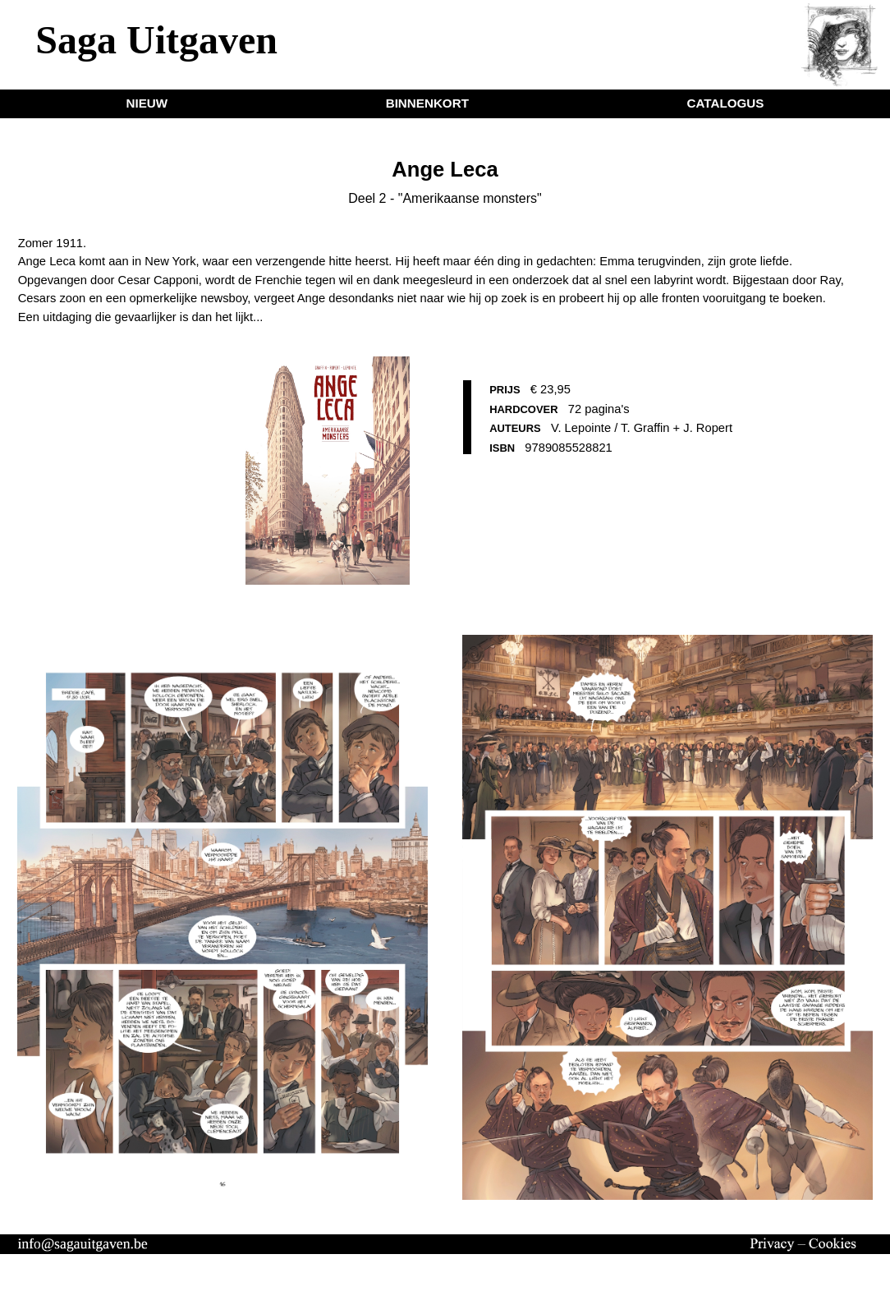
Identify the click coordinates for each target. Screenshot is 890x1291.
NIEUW (147, 103)
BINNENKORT (427, 103)
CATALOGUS (725, 103)
